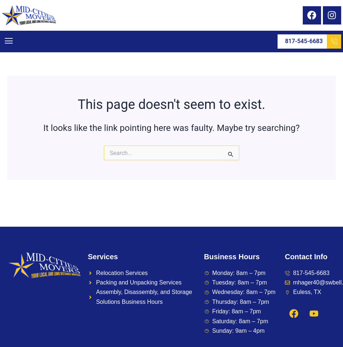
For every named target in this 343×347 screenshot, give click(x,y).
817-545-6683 (313, 41)
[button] (8, 41)
